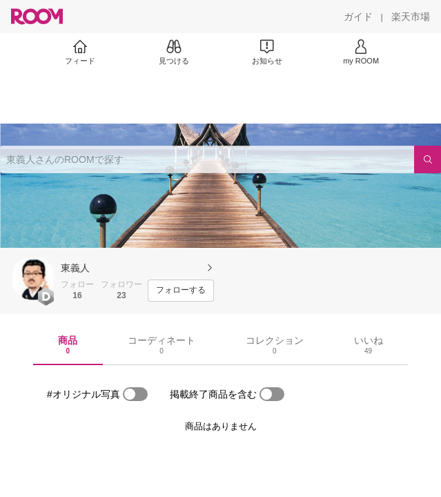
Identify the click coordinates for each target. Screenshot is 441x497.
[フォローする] (181, 291)
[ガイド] (358, 16)
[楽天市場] (410, 16)
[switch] (135, 394)
